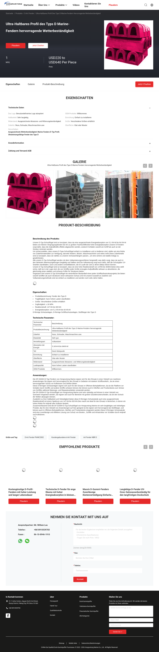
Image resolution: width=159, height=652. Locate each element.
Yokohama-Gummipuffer (88, 606)
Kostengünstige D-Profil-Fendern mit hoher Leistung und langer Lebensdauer (22, 492)
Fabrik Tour (53, 606)
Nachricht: (78, 524)
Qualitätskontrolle (56, 610)
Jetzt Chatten (38, 45)
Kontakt (80, 579)
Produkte (19, 13)
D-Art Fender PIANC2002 (34, 437)
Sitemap (61, 643)
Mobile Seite (73, 643)
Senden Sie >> (117, 632)
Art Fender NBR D (90, 437)
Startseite (9, 13)
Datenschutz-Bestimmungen (91, 643)
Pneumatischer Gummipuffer (89, 611)
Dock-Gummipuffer (86, 601)
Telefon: (77, 566)
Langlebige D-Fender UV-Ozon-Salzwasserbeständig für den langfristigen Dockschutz (135, 492)
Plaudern (15, 45)
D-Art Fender (29, 13)
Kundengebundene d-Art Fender (63, 437)
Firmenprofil (54, 601)
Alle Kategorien (84, 616)
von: (76, 553)
